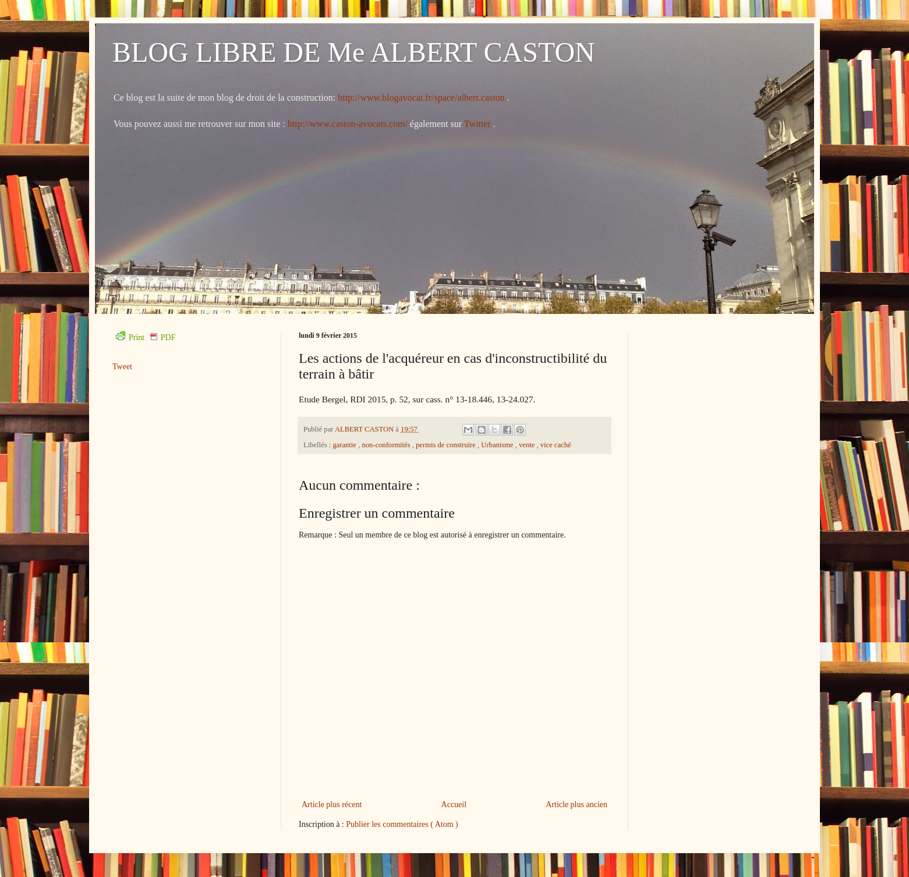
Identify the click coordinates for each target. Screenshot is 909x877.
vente (527, 445)
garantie (345, 445)
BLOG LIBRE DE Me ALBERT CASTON (353, 52)
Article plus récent (332, 804)
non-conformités (387, 445)
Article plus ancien (576, 804)
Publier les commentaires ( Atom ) (402, 824)
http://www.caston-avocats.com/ (348, 124)
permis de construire (447, 445)
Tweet (122, 366)
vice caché (555, 445)
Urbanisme (498, 445)
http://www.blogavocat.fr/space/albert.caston (422, 97)
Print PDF (145, 337)
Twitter (478, 124)
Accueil (454, 804)
